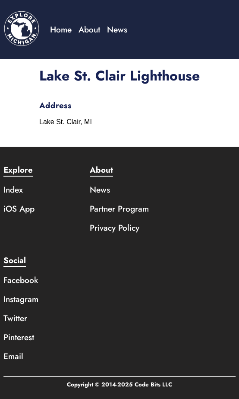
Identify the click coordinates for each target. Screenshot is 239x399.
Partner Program (119, 209)
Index (13, 189)
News (117, 29)
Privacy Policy (114, 228)
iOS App (19, 209)
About (89, 29)
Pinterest (18, 337)
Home (61, 29)
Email (13, 356)
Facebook (20, 280)
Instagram (20, 299)
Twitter (15, 318)
